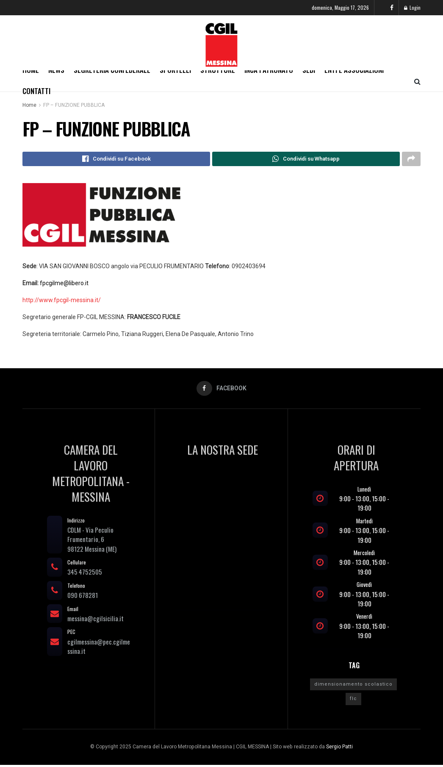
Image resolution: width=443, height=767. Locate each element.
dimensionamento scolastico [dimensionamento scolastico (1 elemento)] (353, 685)
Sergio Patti (339, 748)
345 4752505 (84, 573)
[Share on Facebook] (116, 160)
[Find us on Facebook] (391, 7)
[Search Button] (417, 81)
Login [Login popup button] (412, 7)
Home (29, 105)
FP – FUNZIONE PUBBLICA (74, 105)
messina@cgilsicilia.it (95, 620)
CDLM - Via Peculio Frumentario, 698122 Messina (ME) (91, 541)
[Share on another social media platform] (411, 160)
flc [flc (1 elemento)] (353, 700)
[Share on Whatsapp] (306, 160)
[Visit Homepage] (221, 42)
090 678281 (82, 597)
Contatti (36, 91)
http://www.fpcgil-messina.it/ (61, 301)
